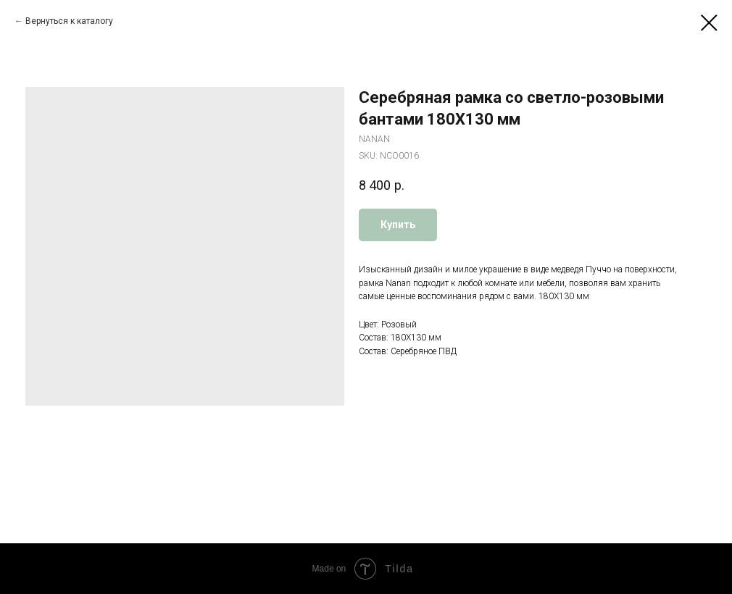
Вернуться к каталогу (69, 21)
